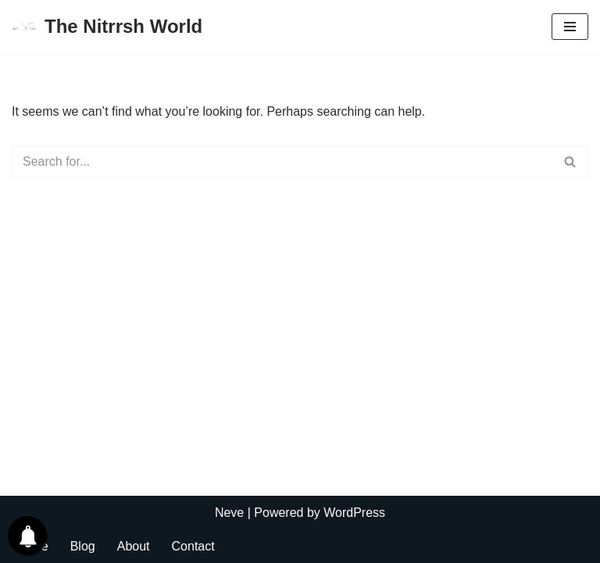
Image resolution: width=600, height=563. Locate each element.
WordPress (354, 512)
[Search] (282, 161)
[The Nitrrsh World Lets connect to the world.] (107, 27)
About (133, 546)
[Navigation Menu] (570, 26)
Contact (193, 546)
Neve (229, 512)
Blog (82, 546)
